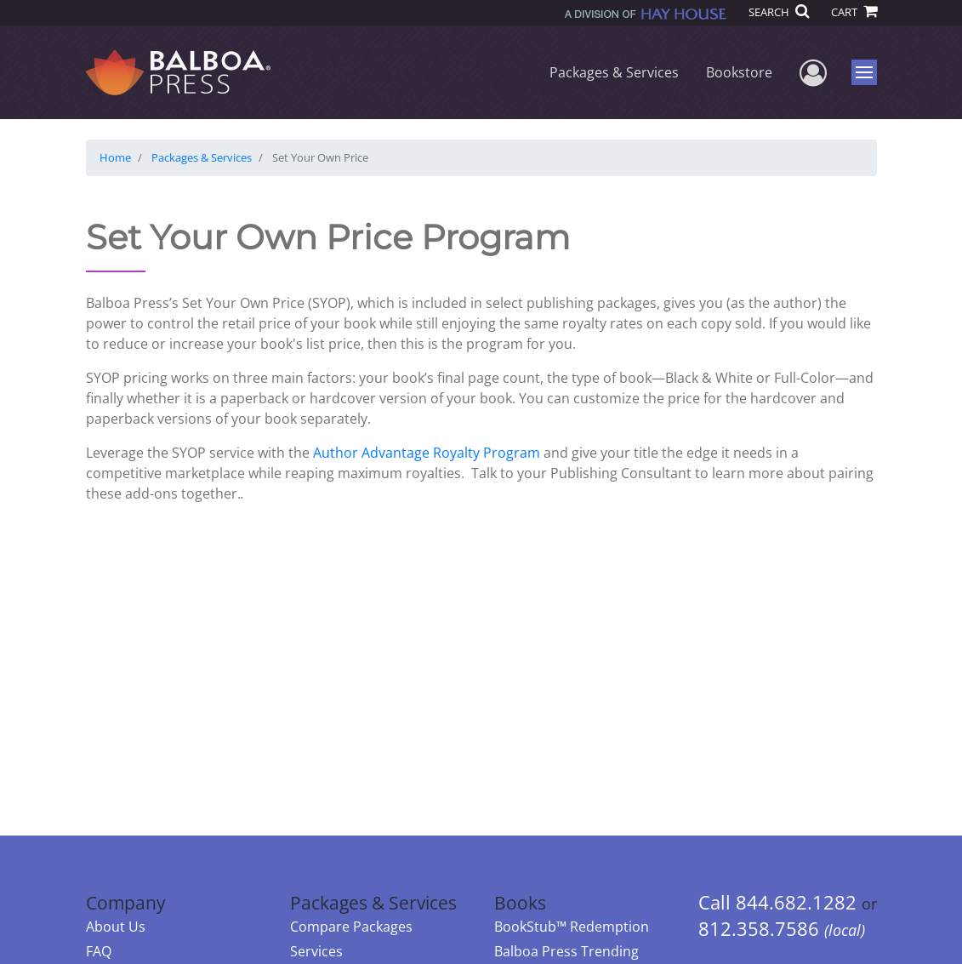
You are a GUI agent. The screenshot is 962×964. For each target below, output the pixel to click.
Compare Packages (351, 926)
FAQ (98, 951)
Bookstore (739, 72)
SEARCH (779, 12)
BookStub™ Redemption (571, 926)
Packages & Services (614, 72)
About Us (115, 926)
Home (115, 157)
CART (854, 12)
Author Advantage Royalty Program (425, 452)
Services (316, 951)
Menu (866, 72)
